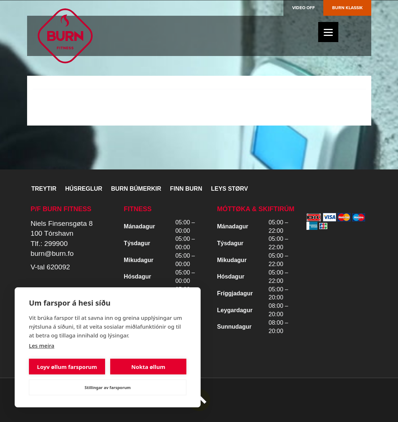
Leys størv (229, 189)
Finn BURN (186, 189)
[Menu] (328, 32)
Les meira (41, 345)
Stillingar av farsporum (108, 387)
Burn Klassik (347, 7)
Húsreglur (83, 189)
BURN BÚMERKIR (136, 189)
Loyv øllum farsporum (67, 366)
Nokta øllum (148, 366)
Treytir (43, 189)
